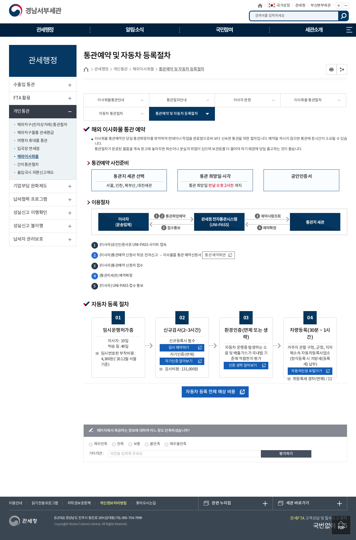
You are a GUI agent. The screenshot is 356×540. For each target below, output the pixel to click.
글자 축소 (346, 6)
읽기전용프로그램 (45, 503)
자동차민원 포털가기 (310, 371)
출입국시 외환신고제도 (35, 172)
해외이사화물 (28, 156)
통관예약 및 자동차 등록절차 (181, 69)
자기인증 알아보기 (183, 361)
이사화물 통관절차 (307, 100)
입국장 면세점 (28, 148)
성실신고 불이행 (28, 226)
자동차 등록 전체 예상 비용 (215, 392)
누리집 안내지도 (349, 29)
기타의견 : (96, 453)
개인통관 (21, 111)
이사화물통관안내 (111, 100)
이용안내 (15, 503)
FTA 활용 (22, 98)
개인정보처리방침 (113, 503)
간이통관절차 (28, 164)
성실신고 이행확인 (30, 212)
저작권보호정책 (79, 503)
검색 (343, 16)
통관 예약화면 (218, 255)
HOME (86, 69)
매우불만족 (178, 444)
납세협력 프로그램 (30, 199)
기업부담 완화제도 (30, 186)
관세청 (300, 5)
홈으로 (260, 6)
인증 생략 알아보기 (247, 365)
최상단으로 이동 (341, 525)
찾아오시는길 (146, 503)
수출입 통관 (24, 84)
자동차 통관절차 (111, 114)
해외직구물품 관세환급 (35, 133)
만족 (120, 444)
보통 (137, 444)
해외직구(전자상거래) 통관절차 (42, 125)
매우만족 (100, 444)
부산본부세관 (320, 5)
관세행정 (101, 69)
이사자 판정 (242, 100)
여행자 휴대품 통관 (32, 141)
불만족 (155, 444)
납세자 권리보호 (28, 239)
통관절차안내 (177, 100)
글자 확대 (339, 6)
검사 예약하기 (185, 348)
